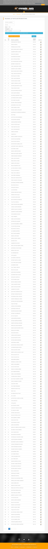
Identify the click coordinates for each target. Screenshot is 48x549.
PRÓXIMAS (16, 547)
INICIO (12, 547)
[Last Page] (15, 529)
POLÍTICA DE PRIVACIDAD (16, 545)
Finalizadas (18, 14)
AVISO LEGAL (24, 545)
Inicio (14, 14)
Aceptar (43, 4)
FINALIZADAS (22, 547)
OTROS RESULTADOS (24, 33)
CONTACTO (35, 547)
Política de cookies (38, 3)
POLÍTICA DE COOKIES (32, 545)
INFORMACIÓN (29, 547)
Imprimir (33, 36)
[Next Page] (13, 529)
